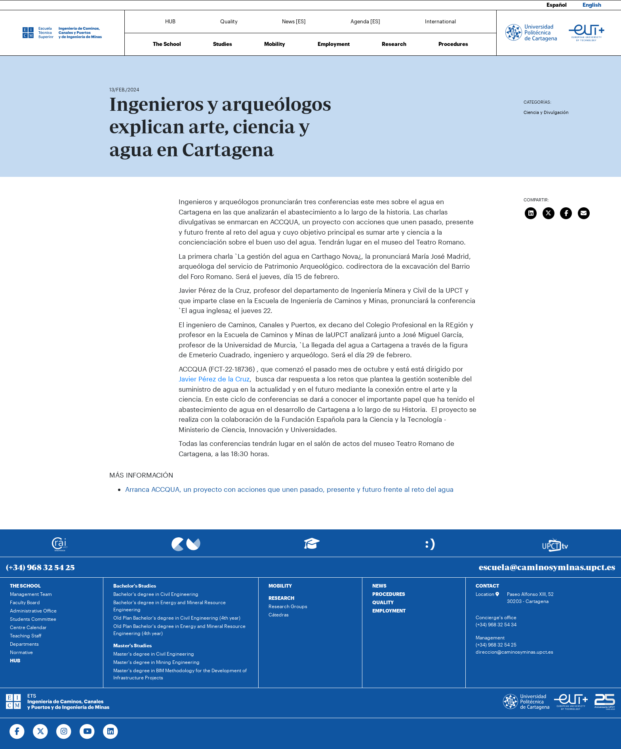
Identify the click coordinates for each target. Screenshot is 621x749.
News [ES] (294, 21)
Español (557, 5)
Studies (222, 44)
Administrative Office (33, 610)
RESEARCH (281, 598)
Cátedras (279, 614)
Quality (229, 21)
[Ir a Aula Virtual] (312, 547)
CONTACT (487, 585)
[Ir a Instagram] (64, 731)
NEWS (379, 585)
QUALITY (383, 602)
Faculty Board (25, 602)
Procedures (453, 44)
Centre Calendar (28, 627)
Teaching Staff (26, 635)
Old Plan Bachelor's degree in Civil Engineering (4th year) (176, 617)
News (131, 66)
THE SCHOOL (25, 585)
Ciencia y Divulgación (546, 112)
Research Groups (288, 606)
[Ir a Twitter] (40, 731)
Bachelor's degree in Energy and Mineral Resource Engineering (169, 605)
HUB (170, 21)
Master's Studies (132, 645)
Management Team (31, 594)
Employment (334, 44)
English (592, 5)
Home (116, 66)
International (440, 21)
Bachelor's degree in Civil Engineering (155, 594)
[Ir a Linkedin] (110, 731)
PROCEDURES (388, 594)
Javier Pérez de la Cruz (214, 379)
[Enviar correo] (583, 212)
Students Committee (33, 619)
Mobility (274, 44)
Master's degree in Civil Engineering (153, 653)
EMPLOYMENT (389, 610)
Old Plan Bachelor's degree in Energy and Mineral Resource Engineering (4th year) (179, 629)
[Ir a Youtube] (87, 731)
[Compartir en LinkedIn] (531, 212)
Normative (21, 652)
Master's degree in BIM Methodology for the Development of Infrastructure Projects (180, 673)
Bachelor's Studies (134, 585)
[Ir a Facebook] (17, 731)
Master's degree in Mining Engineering (156, 662)
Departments (24, 644)
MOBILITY (280, 585)
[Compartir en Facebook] (566, 212)
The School (167, 44)
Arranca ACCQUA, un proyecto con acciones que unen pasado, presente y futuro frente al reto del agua (289, 489)
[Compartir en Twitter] (548, 212)
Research (394, 44)
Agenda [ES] (365, 21)
